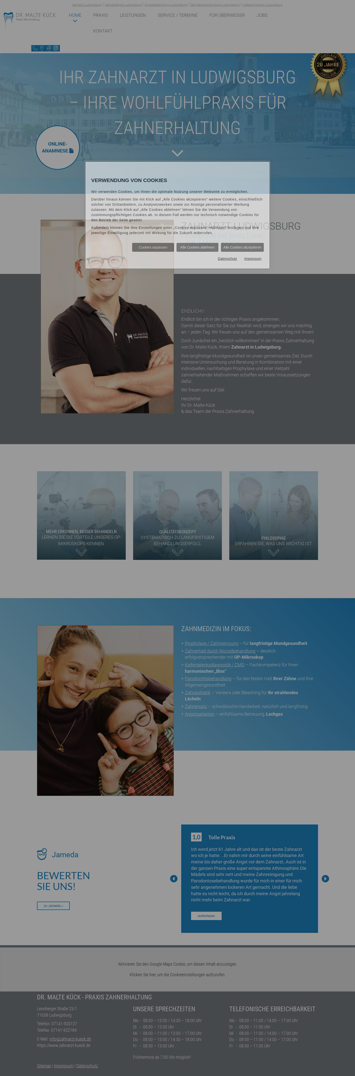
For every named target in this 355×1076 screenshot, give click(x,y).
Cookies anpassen (153, 247)
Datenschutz (227, 259)
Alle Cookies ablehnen (197, 247)
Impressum (252, 259)
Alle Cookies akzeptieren (242, 247)
